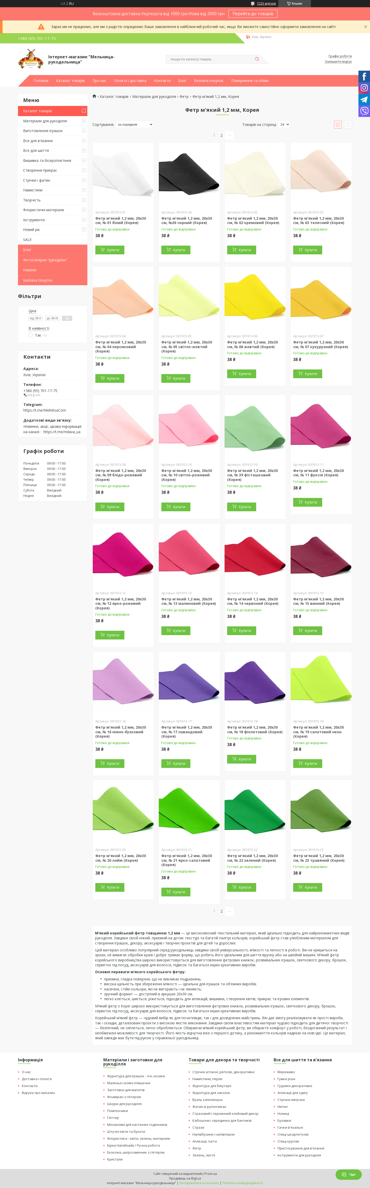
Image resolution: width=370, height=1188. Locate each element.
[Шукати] (257, 59)
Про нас (99, 80)
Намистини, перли (207, 1078)
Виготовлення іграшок (43, 130)
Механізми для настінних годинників (137, 1124)
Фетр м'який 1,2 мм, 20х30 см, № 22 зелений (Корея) (252, 858)
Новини (29, 269)
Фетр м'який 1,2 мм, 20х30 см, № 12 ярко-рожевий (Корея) (120, 603)
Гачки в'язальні (290, 1127)
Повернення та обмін (250, 80)
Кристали (115, 1159)
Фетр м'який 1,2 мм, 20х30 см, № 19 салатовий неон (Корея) (318, 732)
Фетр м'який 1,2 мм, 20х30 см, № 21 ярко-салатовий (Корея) (186, 860)
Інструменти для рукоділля (299, 1155)
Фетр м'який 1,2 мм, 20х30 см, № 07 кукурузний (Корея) (320, 344)
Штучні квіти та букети (126, 1131)
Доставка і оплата (37, 1078)
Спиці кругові (288, 1141)
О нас (26, 1072)
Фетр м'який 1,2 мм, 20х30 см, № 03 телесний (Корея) (318, 220)
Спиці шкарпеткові (293, 1134)
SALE (27, 239)
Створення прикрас (40, 170)
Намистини (32, 190)
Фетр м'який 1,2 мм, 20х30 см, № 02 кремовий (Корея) (253, 220)
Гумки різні (286, 1078)
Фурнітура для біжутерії (211, 1085)
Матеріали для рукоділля (45, 120)
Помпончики (117, 1110)
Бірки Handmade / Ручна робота (133, 1145)
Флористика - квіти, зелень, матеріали (138, 1138)
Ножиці (283, 1113)
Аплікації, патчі (204, 1141)
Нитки (283, 1106)
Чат (349, 1174)
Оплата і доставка (130, 80)
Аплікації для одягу (293, 1092)
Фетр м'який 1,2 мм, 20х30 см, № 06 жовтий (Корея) (252, 344)
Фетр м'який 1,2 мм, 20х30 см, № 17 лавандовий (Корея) (186, 732)
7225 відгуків (266, 3)
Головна (40, 80)
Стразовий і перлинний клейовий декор (225, 1113)
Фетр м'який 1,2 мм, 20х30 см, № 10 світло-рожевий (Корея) (186, 475)
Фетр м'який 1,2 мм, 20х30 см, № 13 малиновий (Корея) (188, 601)
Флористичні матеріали (43, 209)
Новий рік (31, 229)
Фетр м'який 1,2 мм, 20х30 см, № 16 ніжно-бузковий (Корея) (120, 732)
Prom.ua (211, 1174)
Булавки (284, 1120)
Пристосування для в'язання (301, 1148)
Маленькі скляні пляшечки (128, 1083)
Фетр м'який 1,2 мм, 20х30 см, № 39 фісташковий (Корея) (252, 475)
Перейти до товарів (253, 13)
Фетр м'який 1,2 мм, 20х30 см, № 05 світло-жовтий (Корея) (186, 347)
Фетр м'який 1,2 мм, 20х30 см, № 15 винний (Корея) (318, 601)
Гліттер (113, 1117)
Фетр (184, 96)
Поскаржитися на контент (199, 1183)
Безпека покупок (209, 80)
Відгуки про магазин (38, 1092)
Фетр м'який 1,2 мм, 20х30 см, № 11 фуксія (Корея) (318, 473)
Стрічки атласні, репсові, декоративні (223, 1072)
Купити (113, 249)
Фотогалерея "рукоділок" (45, 259)
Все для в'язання (38, 140)
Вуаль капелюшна (207, 1099)
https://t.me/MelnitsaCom (44, 410)
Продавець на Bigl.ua (185, 1178)
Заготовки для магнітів (126, 1090)
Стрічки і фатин (36, 180)
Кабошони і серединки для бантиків (222, 1120)
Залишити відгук (338, 61)
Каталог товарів (70, 80)
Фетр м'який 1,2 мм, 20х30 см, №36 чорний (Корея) (186, 220)
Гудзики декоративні (295, 1085)
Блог (182, 80)
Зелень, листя (203, 1155)
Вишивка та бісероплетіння (47, 160)
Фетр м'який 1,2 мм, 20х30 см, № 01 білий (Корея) (120, 220)
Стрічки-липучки (291, 1099)
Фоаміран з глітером (124, 1096)
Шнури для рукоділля (124, 1103)
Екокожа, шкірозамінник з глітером (135, 1152)
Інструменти (34, 219)
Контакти (162, 80)
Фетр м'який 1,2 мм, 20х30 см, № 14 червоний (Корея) (253, 601)
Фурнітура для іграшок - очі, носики (136, 1076)
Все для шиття (36, 150)
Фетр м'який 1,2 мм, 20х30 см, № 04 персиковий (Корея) (120, 347)
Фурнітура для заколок (211, 1092)
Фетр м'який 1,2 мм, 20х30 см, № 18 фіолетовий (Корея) (255, 729)
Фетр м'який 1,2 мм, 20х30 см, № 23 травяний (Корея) (319, 858)
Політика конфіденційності (242, 1183)
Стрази (198, 1127)
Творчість (32, 200)
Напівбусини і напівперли (213, 1134)
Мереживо (286, 1072)
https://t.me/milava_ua (61, 431)
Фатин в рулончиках (209, 1106)
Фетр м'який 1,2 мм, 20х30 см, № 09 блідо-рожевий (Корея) (120, 475)
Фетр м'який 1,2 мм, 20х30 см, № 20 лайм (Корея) (120, 858)
